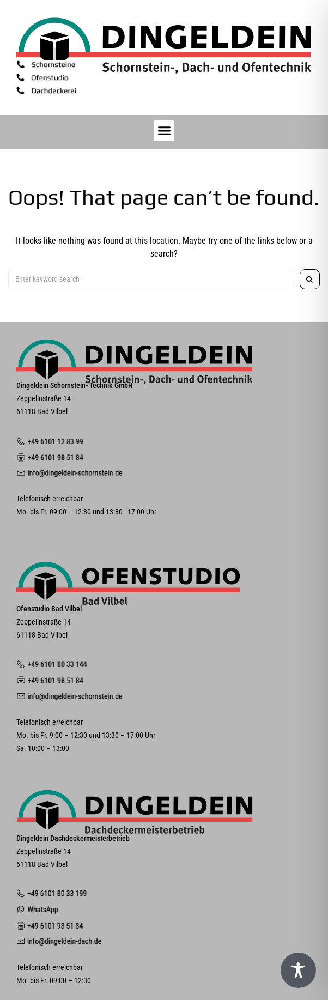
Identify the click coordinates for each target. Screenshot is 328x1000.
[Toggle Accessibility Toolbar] (298, 970)
